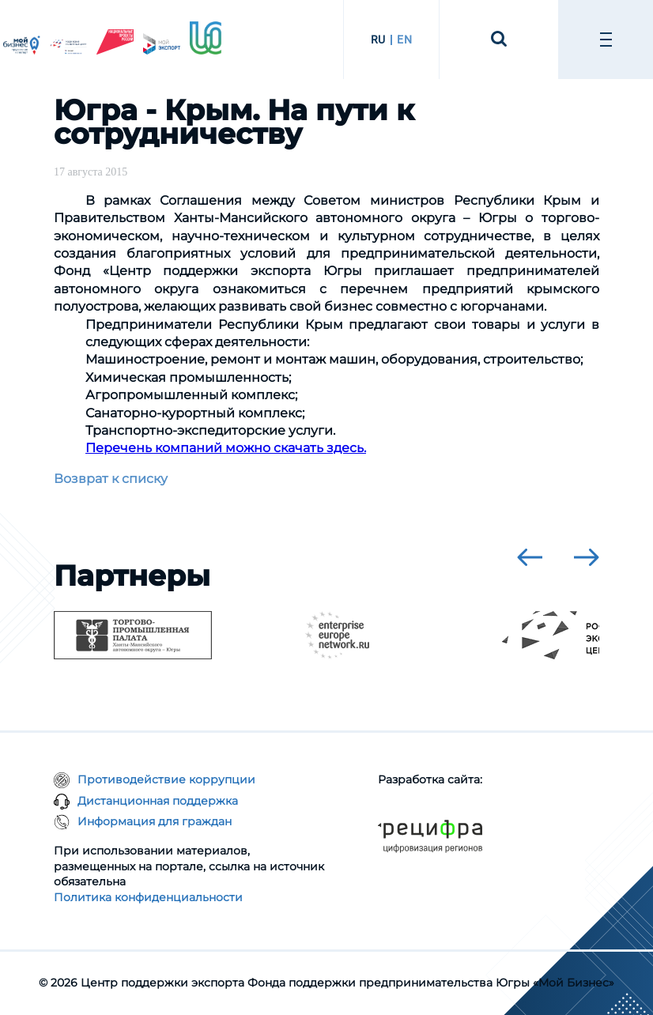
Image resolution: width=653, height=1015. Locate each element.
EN (404, 39)
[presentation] (529, 557)
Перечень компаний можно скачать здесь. (225, 447)
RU (378, 39)
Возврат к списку (111, 478)
